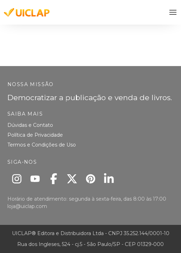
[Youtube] (35, 178)
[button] (173, 12)
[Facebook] (53, 178)
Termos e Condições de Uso (41, 145)
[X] (72, 178)
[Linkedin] (109, 178)
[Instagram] (16, 178)
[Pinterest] (90, 178)
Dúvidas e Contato (30, 125)
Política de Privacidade (35, 135)
